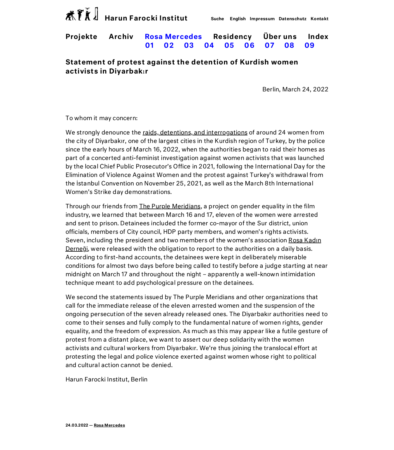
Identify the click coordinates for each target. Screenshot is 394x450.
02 (169, 45)
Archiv (121, 37)
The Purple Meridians (170, 206)
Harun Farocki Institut (127, 14)
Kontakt (320, 19)
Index (318, 37)
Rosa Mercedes (173, 37)
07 (269, 45)
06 (249, 45)
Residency (232, 37)
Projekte (82, 37)
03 (189, 45)
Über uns (280, 37)
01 (149, 45)
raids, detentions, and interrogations (195, 133)
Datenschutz (293, 19)
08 (289, 45)
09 (309, 45)
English (238, 19)
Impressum (262, 19)
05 (229, 45)
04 (209, 45)
